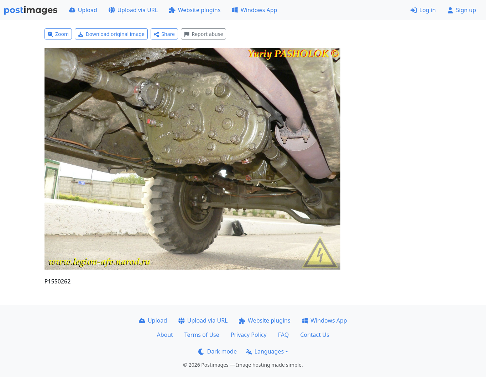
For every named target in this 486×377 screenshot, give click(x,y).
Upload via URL (133, 10)
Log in (423, 10)
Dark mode (217, 351)
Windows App (254, 10)
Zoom (58, 34)
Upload (83, 10)
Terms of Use (201, 335)
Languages (265, 351)
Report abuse (203, 34)
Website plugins (194, 10)
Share (164, 34)
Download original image (111, 34)
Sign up (461, 10)
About (165, 335)
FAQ (283, 335)
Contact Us (314, 335)
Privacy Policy (249, 335)
